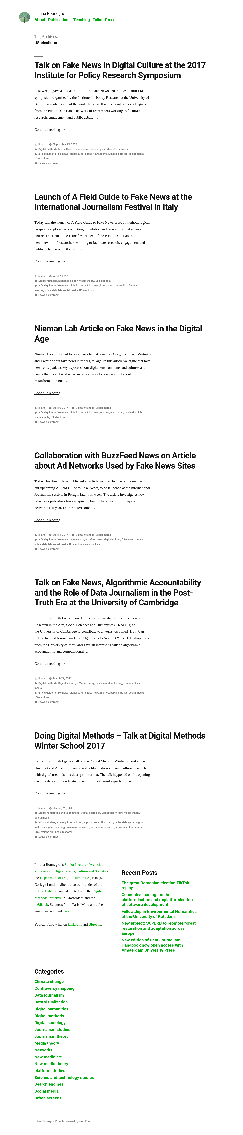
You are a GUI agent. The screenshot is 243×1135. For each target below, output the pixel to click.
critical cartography (109, 822)
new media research (102, 827)
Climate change (49, 981)
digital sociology (55, 827)
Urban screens (47, 1098)
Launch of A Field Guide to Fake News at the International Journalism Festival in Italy (113, 202)
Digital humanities (49, 812)
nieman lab (116, 412)
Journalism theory (51, 1036)
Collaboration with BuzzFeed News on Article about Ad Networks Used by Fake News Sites (115, 460)
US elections (41, 158)
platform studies (49, 1070)
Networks (43, 1050)
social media (136, 153)
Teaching (81, 19)
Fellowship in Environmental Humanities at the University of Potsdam (159, 914)
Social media (121, 149)
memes (104, 153)
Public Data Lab (46, 891)
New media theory (128, 812)
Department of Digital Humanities (65, 877)
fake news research (77, 827)
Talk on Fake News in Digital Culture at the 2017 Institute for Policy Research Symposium (120, 70)
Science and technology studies (93, 149)
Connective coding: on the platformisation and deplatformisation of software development (157, 899)
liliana (41, 144)
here (66, 911)
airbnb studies (46, 822)
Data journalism (49, 995)
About (39, 19)
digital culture (78, 153)
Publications (59, 19)
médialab (41, 904)
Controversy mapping (54, 988)
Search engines (48, 1084)
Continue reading (50, 129)
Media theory (66, 149)
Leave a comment (48, 163)
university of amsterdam (130, 827)
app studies (90, 822)
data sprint (128, 822)
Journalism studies (52, 1029)
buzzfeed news (94, 539)
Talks (97, 19)
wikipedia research (61, 832)
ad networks (77, 539)
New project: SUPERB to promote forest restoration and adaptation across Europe (159, 928)
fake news (93, 153)
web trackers (92, 544)
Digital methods (47, 149)
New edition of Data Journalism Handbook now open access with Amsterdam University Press (152, 945)
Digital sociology (68, 280)
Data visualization (51, 1002)
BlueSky (95, 924)
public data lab (119, 153)
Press (110, 19)
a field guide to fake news (53, 153)
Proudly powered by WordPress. (73, 1121)
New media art (48, 1056)
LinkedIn (75, 924)
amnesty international (69, 822)
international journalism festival (119, 285)
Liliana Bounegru (49, 13)
